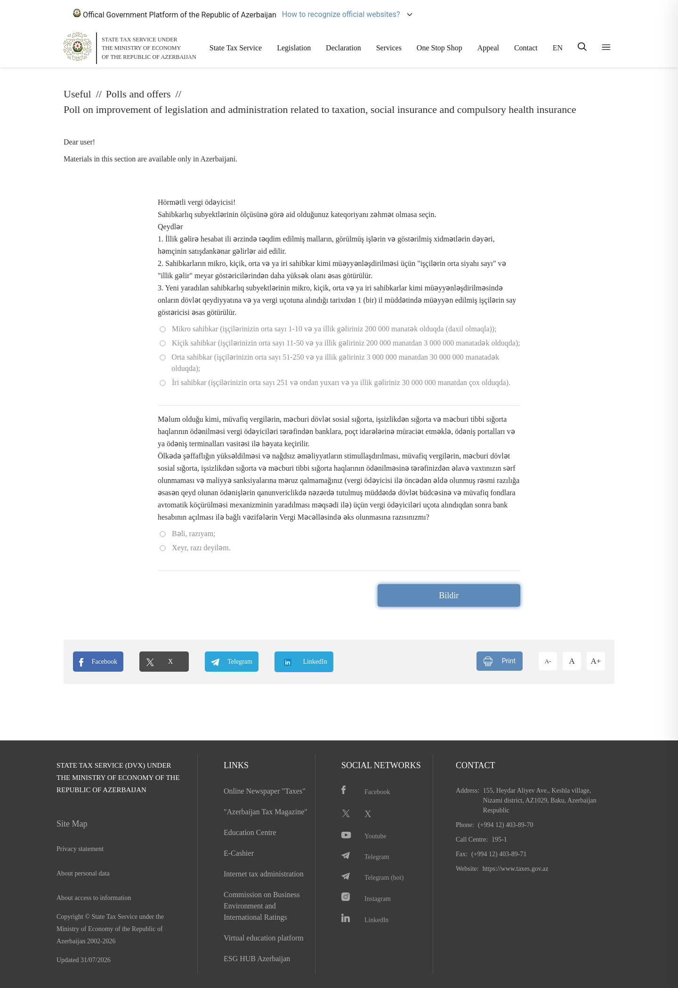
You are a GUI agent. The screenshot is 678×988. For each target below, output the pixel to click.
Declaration (343, 48)
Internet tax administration (264, 874)
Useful (77, 94)
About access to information (93, 897)
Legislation (294, 48)
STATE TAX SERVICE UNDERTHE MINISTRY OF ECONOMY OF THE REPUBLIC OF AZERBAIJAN (149, 48)
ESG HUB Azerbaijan (257, 959)
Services (389, 48)
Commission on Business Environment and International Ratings (262, 906)
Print (500, 661)
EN (558, 48)
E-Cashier (239, 853)
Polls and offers (138, 94)
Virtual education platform (264, 938)
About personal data (83, 873)
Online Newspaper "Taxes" (265, 791)
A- (548, 661)
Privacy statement (80, 848)
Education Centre (250, 832)
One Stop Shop (439, 48)
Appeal (488, 48)
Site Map (72, 823)
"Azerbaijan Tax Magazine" (265, 812)
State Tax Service (236, 48)
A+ (596, 661)
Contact (526, 48)
